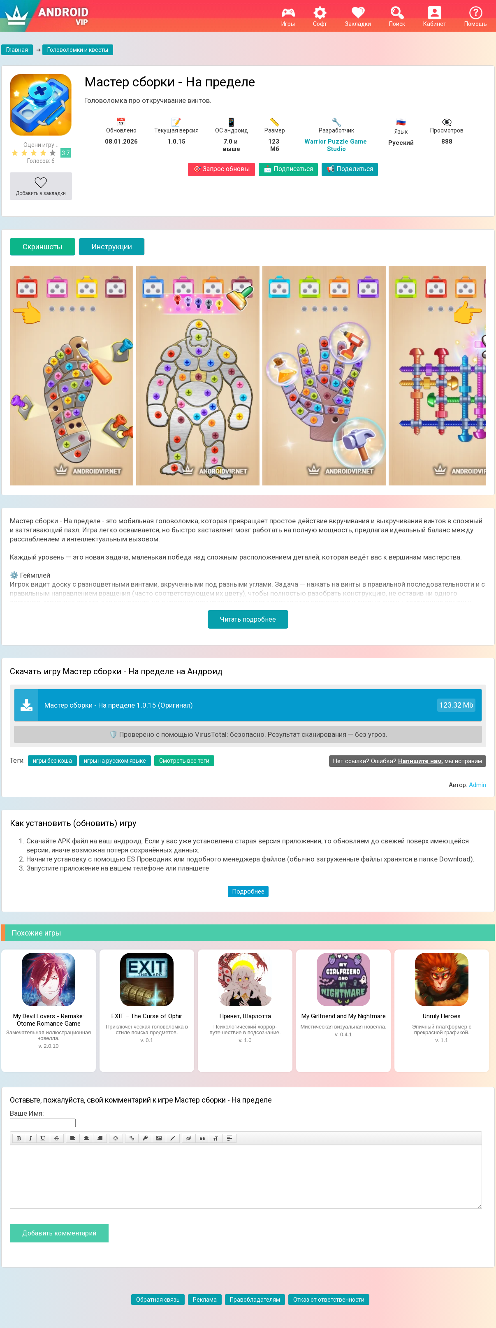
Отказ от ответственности (328, 1312)
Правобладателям (255, 1312)
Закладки (358, 20)
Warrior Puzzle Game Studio (336, 145)
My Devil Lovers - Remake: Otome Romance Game (48, 1019)
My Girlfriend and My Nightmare (343, 1016)
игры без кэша (52, 760)
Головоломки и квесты (77, 49)
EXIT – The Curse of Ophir (146, 1016)
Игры (288, 20)
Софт (320, 20)
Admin (477, 785)
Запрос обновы (221, 169)
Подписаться (288, 169)
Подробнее (248, 891)
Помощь (475, 20)
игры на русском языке (115, 760)
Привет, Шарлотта (245, 1016)
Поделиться (350, 169)
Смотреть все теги (184, 760)
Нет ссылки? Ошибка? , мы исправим (407, 761)
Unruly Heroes (442, 1016)
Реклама (205, 1312)
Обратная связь (158, 1312)
